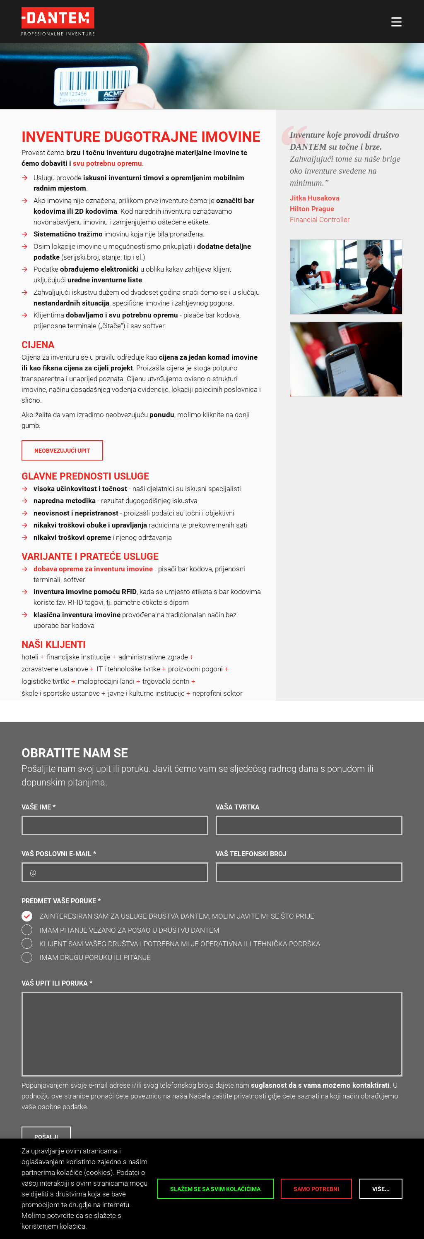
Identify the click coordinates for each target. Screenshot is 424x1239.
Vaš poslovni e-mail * (59, 854)
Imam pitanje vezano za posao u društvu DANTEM (129, 930)
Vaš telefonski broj (251, 854)
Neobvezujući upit (62, 450)
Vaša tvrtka (238, 807)
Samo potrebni (316, 1189)
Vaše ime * (38, 807)
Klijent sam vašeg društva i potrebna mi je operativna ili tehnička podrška (179, 944)
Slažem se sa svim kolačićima (215, 1189)
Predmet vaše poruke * (61, 901)
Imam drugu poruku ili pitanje (95, 957)
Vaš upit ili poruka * (57, 983)
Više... (381, 1189)
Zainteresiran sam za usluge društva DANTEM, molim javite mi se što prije (176, 916)
